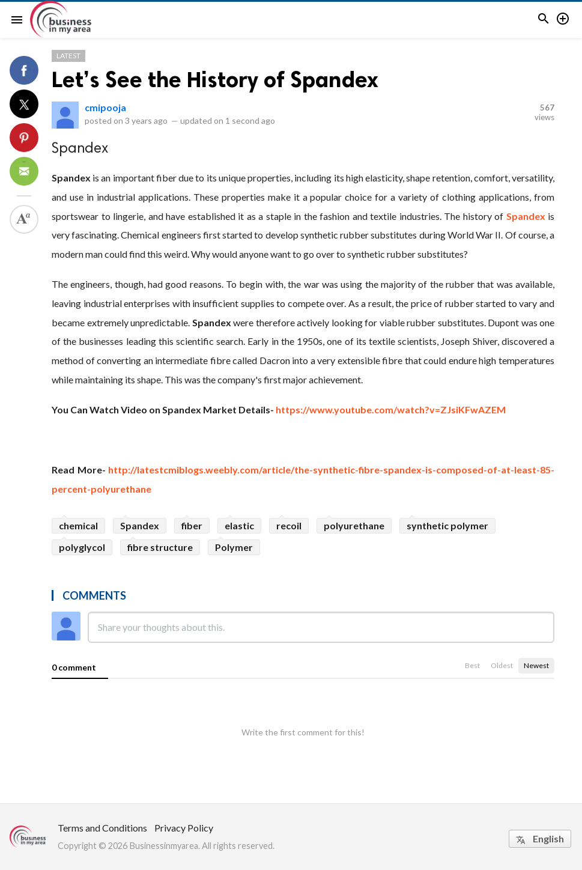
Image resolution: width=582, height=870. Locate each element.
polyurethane (354, 525)
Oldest (502, 665)
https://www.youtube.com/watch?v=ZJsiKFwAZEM (391, 409)
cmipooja (105, 107)
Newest (536, 665)
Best (472, 665)
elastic (239, 525)
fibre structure (160, 547)
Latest (68, 55)
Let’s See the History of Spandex (215, 80)
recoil (289, 525)
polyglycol (82, 547)
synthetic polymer (447, 525)
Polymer (234, 547)
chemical (78, 525)
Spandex (525, 216)
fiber (191, 525)
